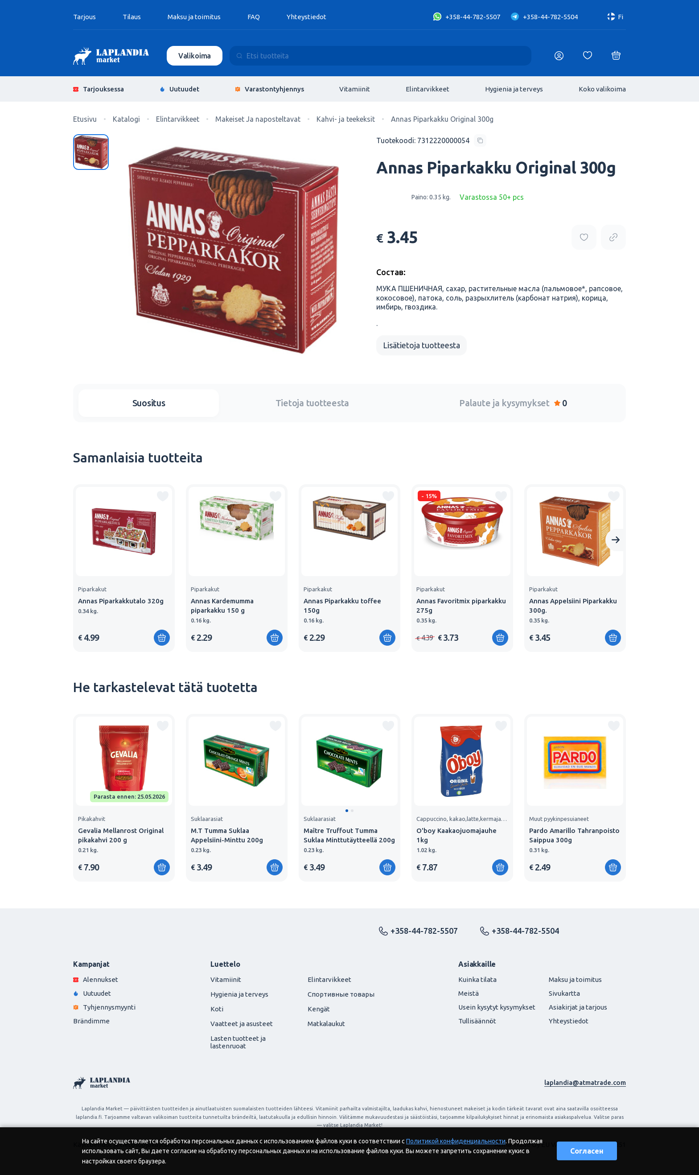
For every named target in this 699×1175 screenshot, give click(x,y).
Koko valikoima (602, 89)
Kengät (319, 1009)
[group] (124, 568)
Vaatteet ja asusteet (241, 1023)
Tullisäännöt (477, 1021)
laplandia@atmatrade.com (585, 1082)
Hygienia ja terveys (514, 89)
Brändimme (91, 1021)
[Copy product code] (431, 140)
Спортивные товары (341, 994)
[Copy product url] (613, 237)
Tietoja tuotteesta (312, 403)
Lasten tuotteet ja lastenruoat (238, 1042)
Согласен (587, 1151)
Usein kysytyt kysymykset (496, 1007)
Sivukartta (564, 993)
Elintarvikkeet (427, 89)
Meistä (468, 993)
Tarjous (84, 17)
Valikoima (194, 56)
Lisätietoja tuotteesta (421, 345)
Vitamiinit (354, 89)
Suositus (148, 403)
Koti (216, 1009)
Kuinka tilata (477, 979)
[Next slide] (615, 540)
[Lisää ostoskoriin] (162, 638)
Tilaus (132, 17)
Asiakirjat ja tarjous (578, 1007)
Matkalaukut (326, 1023)
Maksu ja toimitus (194, 17)
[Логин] (559, 56)
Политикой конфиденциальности (456, 1141)
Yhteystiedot (306, 17)
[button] (347, 810)
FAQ (253, 17)
